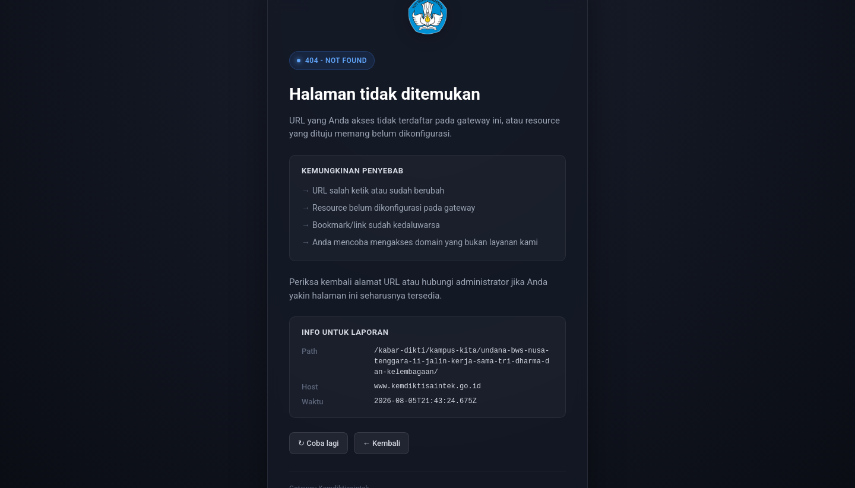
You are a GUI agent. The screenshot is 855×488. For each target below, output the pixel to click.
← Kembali (382, 443)
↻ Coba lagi (318, 443)
